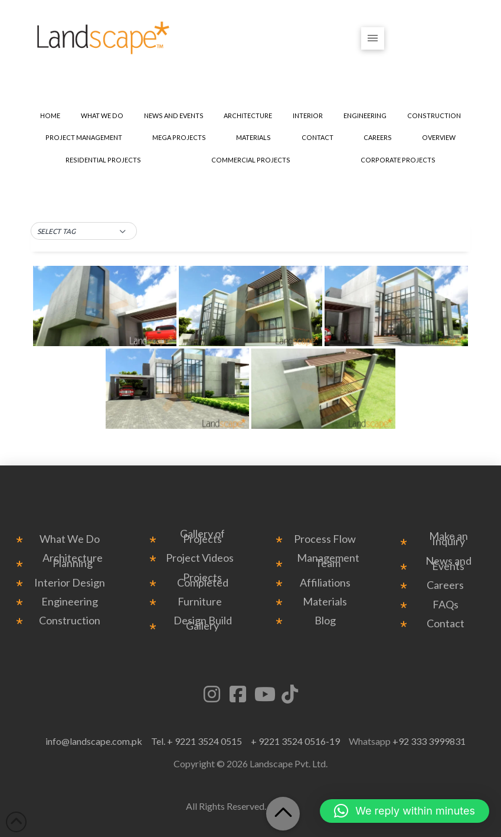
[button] (372, 38)
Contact (445, 623)
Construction (69, 620)
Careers (445, 585)
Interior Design (69, 582)
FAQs (446, 604)
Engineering (69, 601)
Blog (325, 620)
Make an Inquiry (448, 538)
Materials (325, 601)
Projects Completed (202, 580)
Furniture (200, 601)
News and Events (448, 563)
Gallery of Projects (202, 536)
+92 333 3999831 (429, 741)
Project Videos (200, 558)
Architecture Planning (72, 560)
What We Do (70, 539)
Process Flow (325, 539)
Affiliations (325, 582)
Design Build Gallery (202, 623)
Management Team (328, 560)
